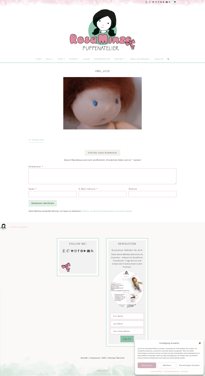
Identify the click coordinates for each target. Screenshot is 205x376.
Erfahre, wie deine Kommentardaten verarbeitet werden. (107, 211)
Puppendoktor (102, 59)
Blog (49, 59)
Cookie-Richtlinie (156, 371)
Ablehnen (167, 365)
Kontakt (119, 59)
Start (39, 59)
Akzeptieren (147, 365)
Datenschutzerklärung (171, 371)
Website (133, 189)
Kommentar (36, 166)
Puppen (73, 59)
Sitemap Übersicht (116, 358)
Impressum (184, 371)
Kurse (86, 59)
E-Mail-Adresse (88, 189)
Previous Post (38, 140)
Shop (60, 59)
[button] (199, 343)
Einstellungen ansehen (189, 365)
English (159, 59)
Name (33, 189)
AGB (104, 358)
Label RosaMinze (139, 59)
